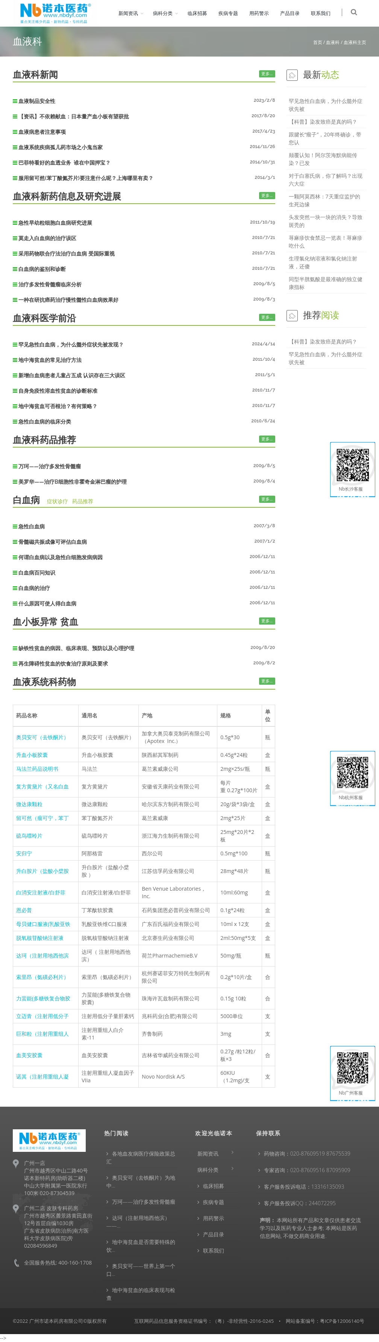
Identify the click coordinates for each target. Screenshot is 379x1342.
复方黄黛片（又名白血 (42, 786)
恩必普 (24, 910)
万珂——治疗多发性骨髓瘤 (143, 1201)
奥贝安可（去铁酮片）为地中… (140, 1181)
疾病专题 (233, 13)
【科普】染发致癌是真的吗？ (323, 121)
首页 (317, 42)
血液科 (333, 42)
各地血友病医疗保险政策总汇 (140, 1157)
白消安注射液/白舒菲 (40, 892)
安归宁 (24, 853)
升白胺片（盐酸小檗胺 (42, 870)
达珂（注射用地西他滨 (42, 955)
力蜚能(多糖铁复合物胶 (43, 998)
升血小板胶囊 (32, 754)
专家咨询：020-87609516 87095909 (307, 1170)
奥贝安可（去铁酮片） (42, 737)
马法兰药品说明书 (37, 768)
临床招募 (202, 13)
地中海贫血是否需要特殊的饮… (140, 1245)
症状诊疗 (57, 501)
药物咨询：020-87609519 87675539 (307, 1153)
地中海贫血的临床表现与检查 (140, 1293)
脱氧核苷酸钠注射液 (40, 937)
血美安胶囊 (29, 1055)
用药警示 (264, 13)
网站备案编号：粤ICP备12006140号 (325, 1321)
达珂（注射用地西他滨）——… (138, 1221)
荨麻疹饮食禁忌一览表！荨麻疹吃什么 (325, 241)
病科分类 (167, 13)
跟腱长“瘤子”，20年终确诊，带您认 (325, 138)
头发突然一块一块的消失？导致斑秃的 (325, 220)
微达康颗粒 (29, 804)
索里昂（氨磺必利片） (42, 976)
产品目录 (295, 13)
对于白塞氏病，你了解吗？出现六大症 (325, 179)
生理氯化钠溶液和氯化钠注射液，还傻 (323, 262)
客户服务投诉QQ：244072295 (300, 1203)
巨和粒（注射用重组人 (42, 1033)
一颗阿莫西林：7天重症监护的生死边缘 (324, 200)
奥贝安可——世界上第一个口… (140, 1269)
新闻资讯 (133, 13)
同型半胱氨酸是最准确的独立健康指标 (325, 282)
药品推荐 (82, 501)
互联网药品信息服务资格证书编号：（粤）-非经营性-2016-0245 (204, 1321)
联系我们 (325, 13)
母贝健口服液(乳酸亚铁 (43, 923)
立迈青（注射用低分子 (42, 1016)
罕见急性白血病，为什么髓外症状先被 (325, 104)
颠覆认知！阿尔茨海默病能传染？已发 (323, 158)
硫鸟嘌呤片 (29, 835)
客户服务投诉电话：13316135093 (304, 1186)
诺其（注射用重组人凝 (42, 1076)
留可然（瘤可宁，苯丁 (42, 818)
